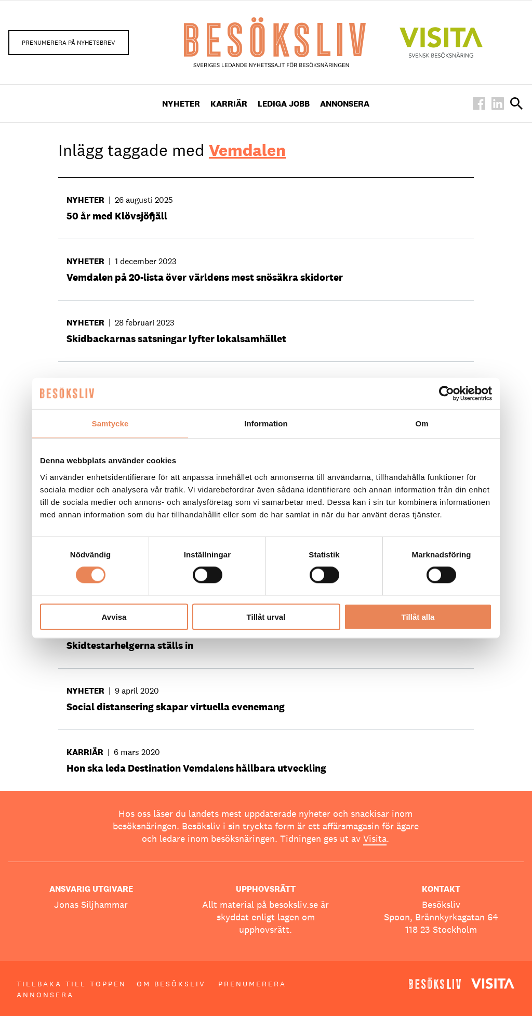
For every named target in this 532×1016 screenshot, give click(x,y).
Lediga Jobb (284, 103)
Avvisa (114, 616)
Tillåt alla (418, 616)
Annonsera (344, 103)
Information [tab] (266, 423)
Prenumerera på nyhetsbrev (68, 42)
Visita (375, 838)
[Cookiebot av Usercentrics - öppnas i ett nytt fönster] (446, 393)
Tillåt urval (266, 616)
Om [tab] (421, 423)
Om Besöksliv (171, 983)
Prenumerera (252, 983)
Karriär (228, 103)
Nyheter (181, 103)
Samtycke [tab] (110, 423)
